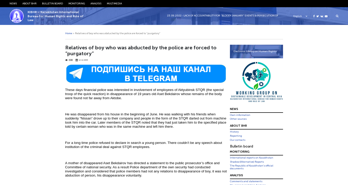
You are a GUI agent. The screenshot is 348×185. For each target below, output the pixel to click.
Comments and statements (246, 181)
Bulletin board (52, 3)
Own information (240, 115)
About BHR (29, 3)
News (13, 3)
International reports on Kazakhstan (251, 157)
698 (69, 60)
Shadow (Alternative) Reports (247, 161)
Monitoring (77, 3)
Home (68, 33)
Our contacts (237, 140)
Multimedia (114, 3)
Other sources (238, 119)
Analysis (95, 3)
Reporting (236, 135)
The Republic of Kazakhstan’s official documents (251, 167)
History (234, 131)
